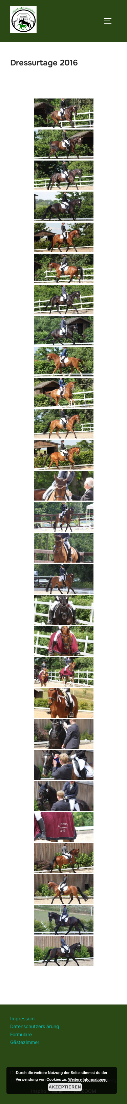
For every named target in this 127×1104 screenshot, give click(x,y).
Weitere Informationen (88, 1079)
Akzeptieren (65, 1087)
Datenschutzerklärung (34, 1026)
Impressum (22, 1018)
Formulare (21, 1034)
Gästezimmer (24, 1042)
